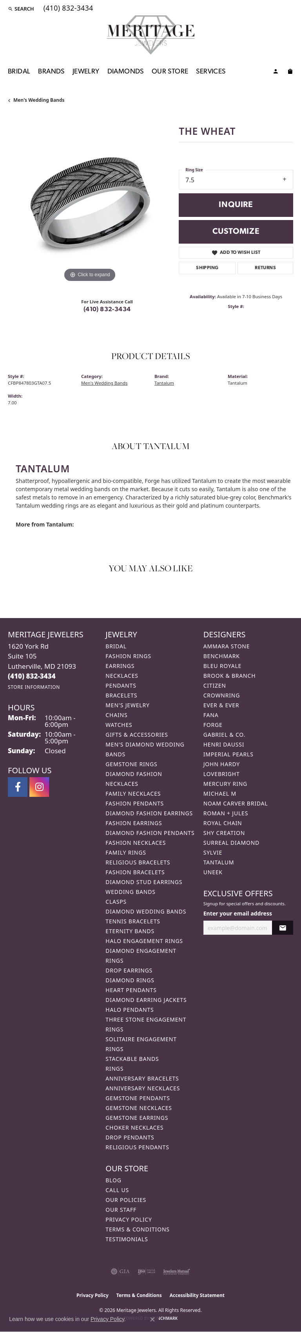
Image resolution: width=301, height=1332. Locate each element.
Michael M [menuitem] (219, 793)
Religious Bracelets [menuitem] (137, 862)
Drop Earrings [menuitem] (128, 970)
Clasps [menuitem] (116, 901)
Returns (265, 268)
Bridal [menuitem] (116, 646)
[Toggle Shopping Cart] (290, 72)
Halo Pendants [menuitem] (129, 1009)
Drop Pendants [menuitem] (129, 1137)
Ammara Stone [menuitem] (226, 646)
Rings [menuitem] (114, 1068)
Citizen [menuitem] (214, 685)
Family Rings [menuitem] (125, 852)
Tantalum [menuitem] (218, 862)
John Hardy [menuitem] (221, 764)
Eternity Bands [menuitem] (129, 931)
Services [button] (210, 71)
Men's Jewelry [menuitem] (127, 705)
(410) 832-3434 (107, 309)
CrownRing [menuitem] (221, 695)
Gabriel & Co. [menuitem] (224, 734)
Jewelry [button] (86, 71)
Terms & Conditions (137, 1229)
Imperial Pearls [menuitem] (228, 754)
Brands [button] (51, 71)
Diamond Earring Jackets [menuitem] (146, 1000)
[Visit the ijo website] (146, 1271)
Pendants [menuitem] (120, 685)
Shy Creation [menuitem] (224, 833)
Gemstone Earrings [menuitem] (136, 1117)
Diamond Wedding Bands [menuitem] (145, 911)
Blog (113, 1180)
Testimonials (126, 1239)
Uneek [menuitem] (213, 872)
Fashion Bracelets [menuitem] (135, 872)
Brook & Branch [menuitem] (229, 675)
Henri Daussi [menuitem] (224, 744)
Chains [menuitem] (116, 715)
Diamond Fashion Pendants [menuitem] (149, 833)
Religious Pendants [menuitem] (137, 1147)
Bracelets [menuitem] (121, 695)
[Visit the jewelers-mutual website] (176, 1271)
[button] (21, 8)
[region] (89, 202)
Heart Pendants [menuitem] (130, 990)
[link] (67, 8)
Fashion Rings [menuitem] (128, 656)
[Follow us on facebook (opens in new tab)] (17, 787)
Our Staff (120, 1209)
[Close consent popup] (152, 1319)
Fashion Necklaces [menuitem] (135, 842)
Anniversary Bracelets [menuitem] (142, 1078)
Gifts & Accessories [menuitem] (136, 734)
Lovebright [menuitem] (221, 774)
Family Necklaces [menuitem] (133, 793)
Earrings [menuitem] (119, 666)
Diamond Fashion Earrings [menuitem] (149, 813)
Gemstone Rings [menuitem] (131, 764)
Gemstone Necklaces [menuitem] (138, 1108)
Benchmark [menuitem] (221, 656)
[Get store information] (34, 687)
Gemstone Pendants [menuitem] (137, 1098)
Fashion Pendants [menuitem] (134, 803)
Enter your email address (237, 913)
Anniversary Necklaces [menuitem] (142, 1088)
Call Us (117, 1190)
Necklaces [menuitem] (121, 675)
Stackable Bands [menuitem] (132, 1058)
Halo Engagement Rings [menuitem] (144, 941)
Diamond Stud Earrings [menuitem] (143, 882)
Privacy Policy (128, 1219)
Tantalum (164, 383)
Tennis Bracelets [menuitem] (132, 921)
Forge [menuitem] (213, 724)
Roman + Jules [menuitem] (225, 813)
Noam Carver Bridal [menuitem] (235, 803)
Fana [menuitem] (211, 715)
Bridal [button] (19, 71)
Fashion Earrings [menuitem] (133, 823)
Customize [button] (236, 232)
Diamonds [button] (125, 71)
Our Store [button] (170, 71)
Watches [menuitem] (118, 724)
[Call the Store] (32, 676)
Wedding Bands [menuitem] (130, 891)
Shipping (207, 268)
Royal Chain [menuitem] (222, 823)
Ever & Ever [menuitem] (221, 705)
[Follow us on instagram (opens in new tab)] (39, 787)
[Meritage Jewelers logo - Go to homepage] (151, 35)
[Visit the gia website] (120, 1271)
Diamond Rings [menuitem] (129, 980)
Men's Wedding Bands (39, 100)
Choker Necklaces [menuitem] (134, 1127)
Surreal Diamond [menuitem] (231, 842)
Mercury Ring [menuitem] (225, 783)
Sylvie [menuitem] (212, 852)
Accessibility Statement (197, 1295)
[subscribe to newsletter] (282, 928)
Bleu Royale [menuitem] (222, 666)
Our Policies (125, 1200)
